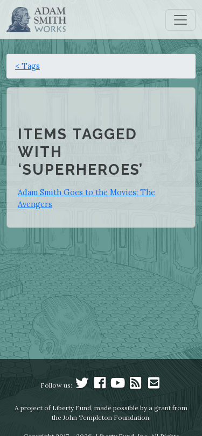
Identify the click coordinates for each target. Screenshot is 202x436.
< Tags (27, 66)
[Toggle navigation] (180, 20)
